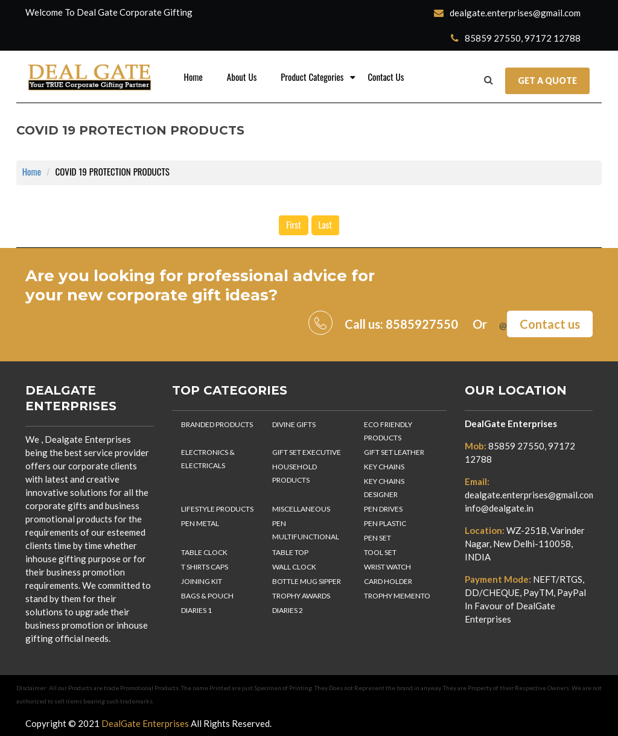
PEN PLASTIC (385, 523)
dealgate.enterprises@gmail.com (507, 12)
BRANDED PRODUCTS (217, 424)
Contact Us (386, 77)
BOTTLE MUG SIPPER (306, 581)
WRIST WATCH (387, 566)
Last (325, 225)
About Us (241, 77)
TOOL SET (380, 552)
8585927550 (422, 324)
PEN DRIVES (383, 508)
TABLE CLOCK (204, 552)
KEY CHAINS (384, 466)
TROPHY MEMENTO (397, 595)
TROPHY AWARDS (301, 595)
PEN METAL (200, 523)
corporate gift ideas (188, 295)
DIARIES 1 (196, 610)
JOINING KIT (201, 581)
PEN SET (377, 537)
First (293, 225)
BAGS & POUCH (207, 595)
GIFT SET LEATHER (394, 452)
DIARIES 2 (287, 610)
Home (193, 77)
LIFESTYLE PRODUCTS (217, 508)
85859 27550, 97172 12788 (516, 38)
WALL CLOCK (294, 566)
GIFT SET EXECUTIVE (306, 452)
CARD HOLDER (388, 581)
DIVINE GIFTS (294, 424)
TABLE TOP (290, 552)
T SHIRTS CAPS (204, 566)
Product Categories (312, 77)
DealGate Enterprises (511, 423)
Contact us (550, 324)
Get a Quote (547, 80)
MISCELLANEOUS (301, 508)
